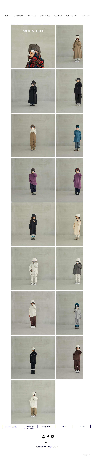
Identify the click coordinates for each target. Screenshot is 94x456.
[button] (31, 15)
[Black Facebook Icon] (48, 437)
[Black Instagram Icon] (52, 437)
